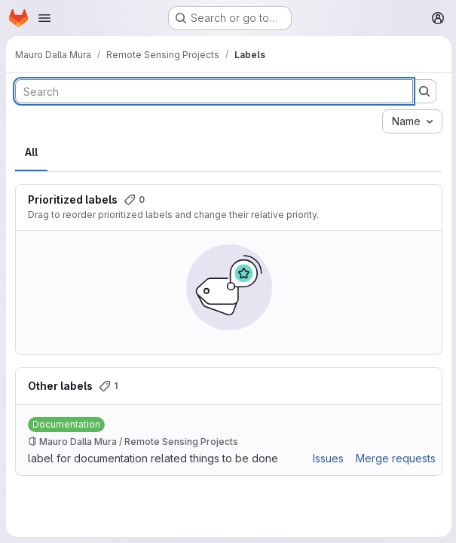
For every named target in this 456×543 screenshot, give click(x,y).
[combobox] (411, 121)
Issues (326, 458)
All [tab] (31, 152)
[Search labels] (213, 91)
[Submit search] (423, 91)
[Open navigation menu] (44, 18)
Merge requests (394, 458)
